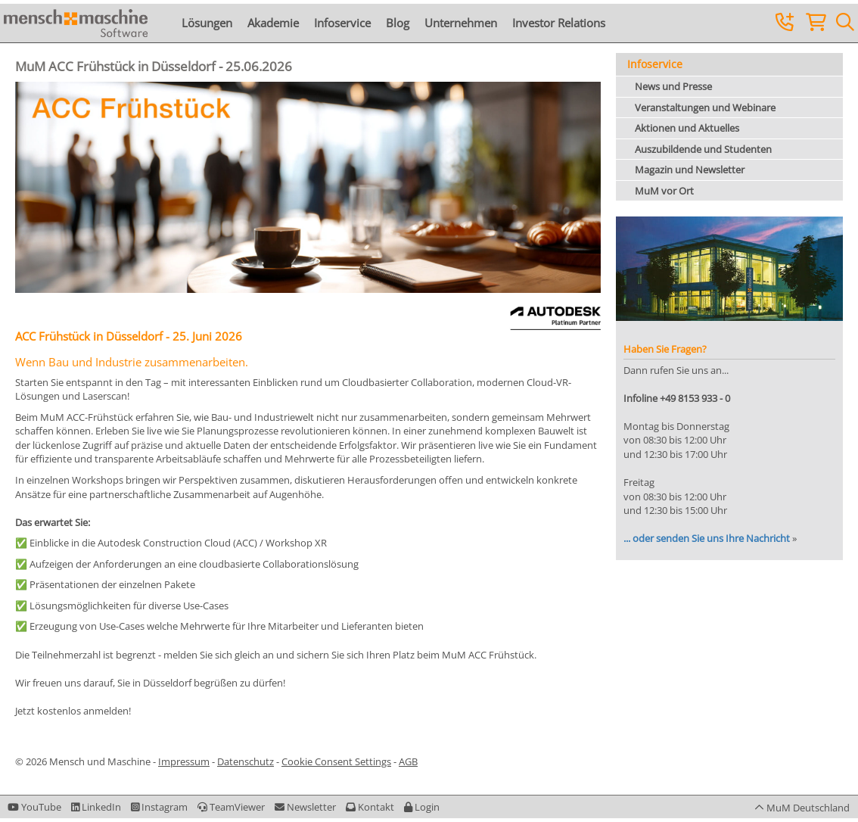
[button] (422, 807)
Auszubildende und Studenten (703, 149)
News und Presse (673, 86)
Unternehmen (460, 22)
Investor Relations (558, 22)
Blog (397, 22)
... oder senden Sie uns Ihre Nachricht (706, 538)
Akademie (273, 22)
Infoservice (342, 22)
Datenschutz (245, 761)
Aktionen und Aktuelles (687, 128)
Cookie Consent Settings (336, 761)
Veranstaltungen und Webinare (705, 107)
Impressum (184, 761)
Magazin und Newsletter (690, 169)
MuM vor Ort (664, 191)
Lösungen (207, 22)
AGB (408, 761)
